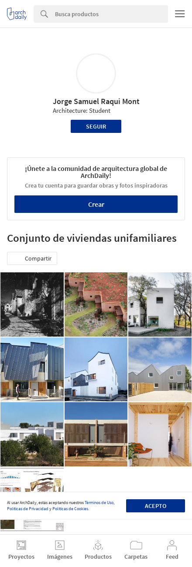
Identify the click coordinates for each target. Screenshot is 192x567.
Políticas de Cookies (70, 508)
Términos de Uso (99, 502)
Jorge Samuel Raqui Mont (96, 101)
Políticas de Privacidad (27, 508)
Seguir (96, 126)
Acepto (155, 506)
